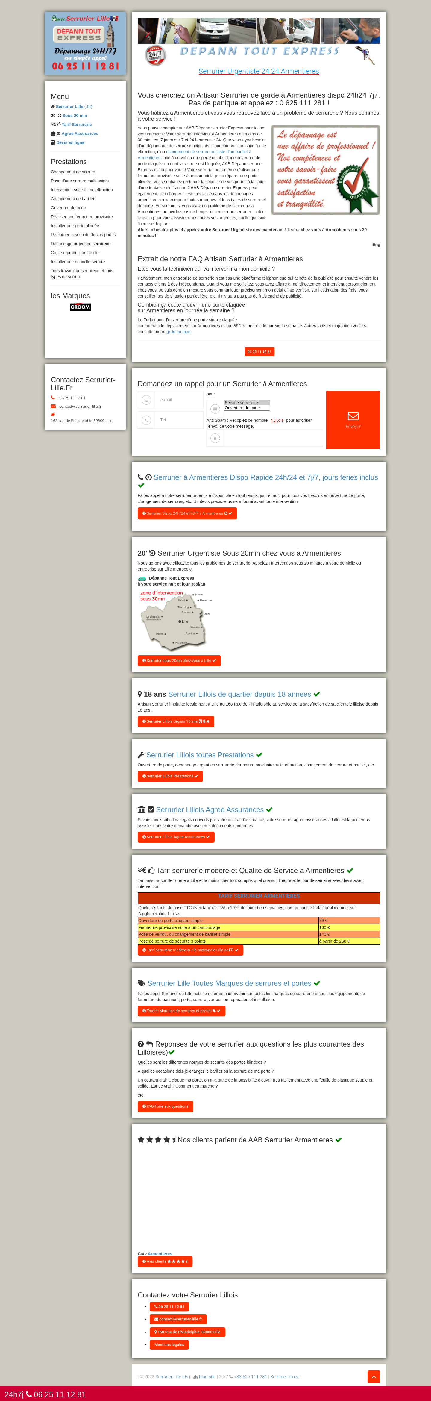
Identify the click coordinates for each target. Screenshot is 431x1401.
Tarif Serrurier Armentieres (259, 896)
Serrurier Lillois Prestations (170, 776)
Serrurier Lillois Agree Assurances (210, 810)
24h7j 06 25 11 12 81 (45, 1394)
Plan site (207, 1376)
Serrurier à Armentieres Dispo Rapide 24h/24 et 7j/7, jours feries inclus (266, 477)
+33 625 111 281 (250, 1376)
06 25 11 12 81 (72, 398)
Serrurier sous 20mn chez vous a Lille (179, 660)
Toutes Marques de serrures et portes (181, 1011)
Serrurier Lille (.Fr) (173, 1376)
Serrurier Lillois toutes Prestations (200, 755)
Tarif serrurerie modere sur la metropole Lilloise (190, 950)
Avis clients (165, 1261)
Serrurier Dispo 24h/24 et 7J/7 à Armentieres (187, 513)
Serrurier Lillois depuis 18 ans (176, 721)
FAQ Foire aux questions (165, 1106)
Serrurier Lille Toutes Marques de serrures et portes (230, 983)
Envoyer (353, 419)
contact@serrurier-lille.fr (80, 406)
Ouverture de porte (247, 407)
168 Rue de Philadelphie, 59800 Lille (187, 1332)
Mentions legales (169, 1344)
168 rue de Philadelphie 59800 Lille (81, 420)
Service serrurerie (247, 402)
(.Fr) (74, 106)
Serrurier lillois (284, 1376)
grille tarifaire (179, 331)
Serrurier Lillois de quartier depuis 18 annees (239, 694)
